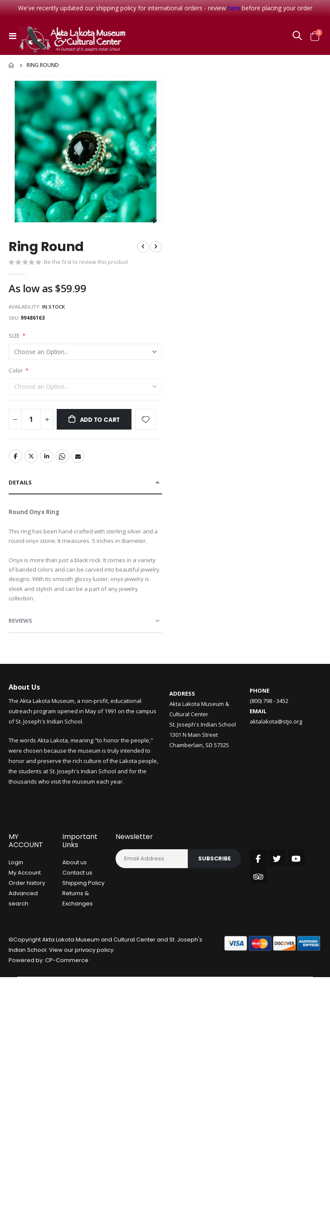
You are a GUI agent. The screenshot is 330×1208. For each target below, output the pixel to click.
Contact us (77, 886)
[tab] (85, 488)
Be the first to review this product (87, 263)
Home (12, 65)
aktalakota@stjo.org (276, 735)
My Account (25, 886)
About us (74, 876)
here (234, 8)
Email (79, 461)
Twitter (31, 461)
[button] (154, 220)
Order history (27, 896)
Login (16, 876)
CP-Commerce (67, 973)
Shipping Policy (83, 896)
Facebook (15, 461)
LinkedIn (48, 461)
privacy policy (94, 963)
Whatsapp (63, 461)
